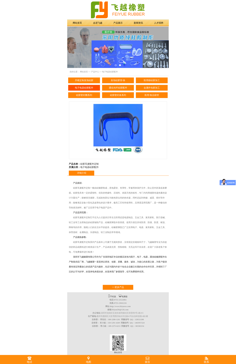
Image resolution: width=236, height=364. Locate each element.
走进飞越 (97, 23)
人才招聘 (158, 23)
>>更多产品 (118, 287)
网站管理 (118, 352)
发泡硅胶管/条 (118, 80)
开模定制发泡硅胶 (84, 80)
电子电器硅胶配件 (110, 72)
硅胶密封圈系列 (84, 95)
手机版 (113, 296)
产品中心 (95, 72)
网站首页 (77, 23)
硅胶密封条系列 (118, 95)
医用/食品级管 (152, 95)
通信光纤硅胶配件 (118, 88)
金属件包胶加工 (152, 88)
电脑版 (125, 296)
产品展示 (118, 23)
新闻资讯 (138, 23)
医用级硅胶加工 (152, 80)
